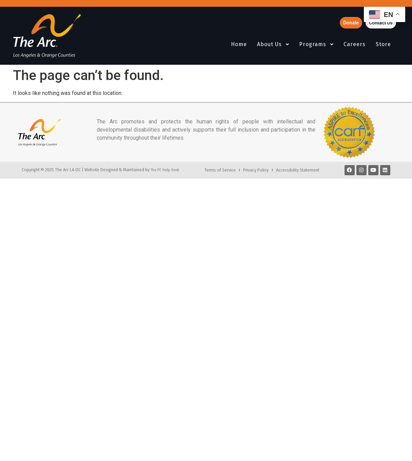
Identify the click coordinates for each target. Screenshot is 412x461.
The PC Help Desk (165, 169)
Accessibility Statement (297, 170)
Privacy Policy (256, 170)
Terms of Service (220, 170)
